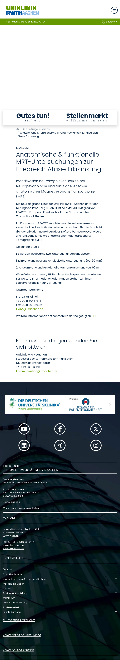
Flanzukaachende (29, 309)
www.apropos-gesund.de (22, 635)
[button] (8, 117)
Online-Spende (11, 501)
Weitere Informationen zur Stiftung (21, 508)
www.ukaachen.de (13, 548)
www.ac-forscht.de (18, 650)
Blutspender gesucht (19, 620)
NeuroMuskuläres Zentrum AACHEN (25, 21)
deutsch (109, 22)
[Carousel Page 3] (2, 59)
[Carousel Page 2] (2, 56)
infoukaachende (13, 545)
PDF (94, 316)
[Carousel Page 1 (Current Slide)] (2, 53)
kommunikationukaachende (36, 371)
